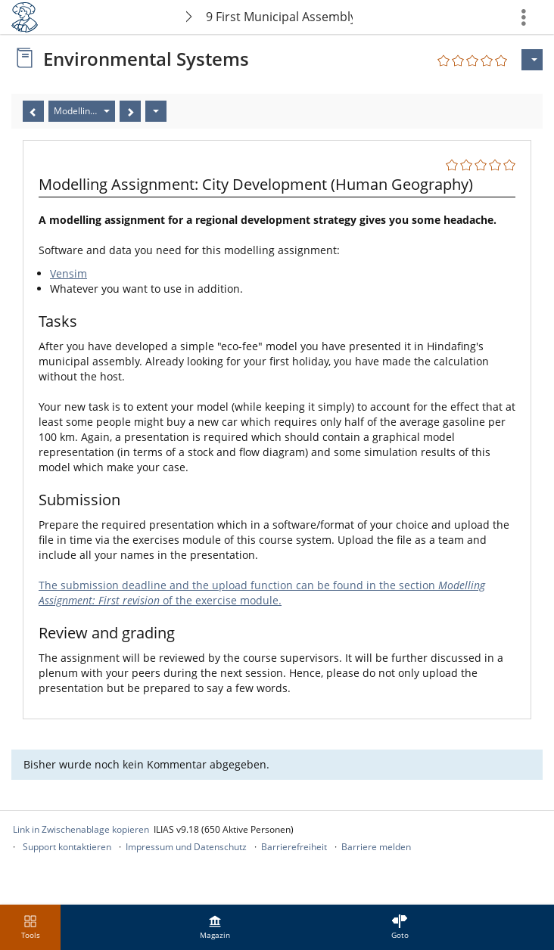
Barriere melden (376, 846)
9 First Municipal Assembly (279, 16)
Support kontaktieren (67, 846)
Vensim (68, 273)
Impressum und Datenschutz (186, 846)
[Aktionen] (156, 111)
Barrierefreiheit (294, 846)
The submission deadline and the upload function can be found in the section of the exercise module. (262, 592)
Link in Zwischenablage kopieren (81, 829)
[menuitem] (215, 927)
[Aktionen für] (532, 59)
